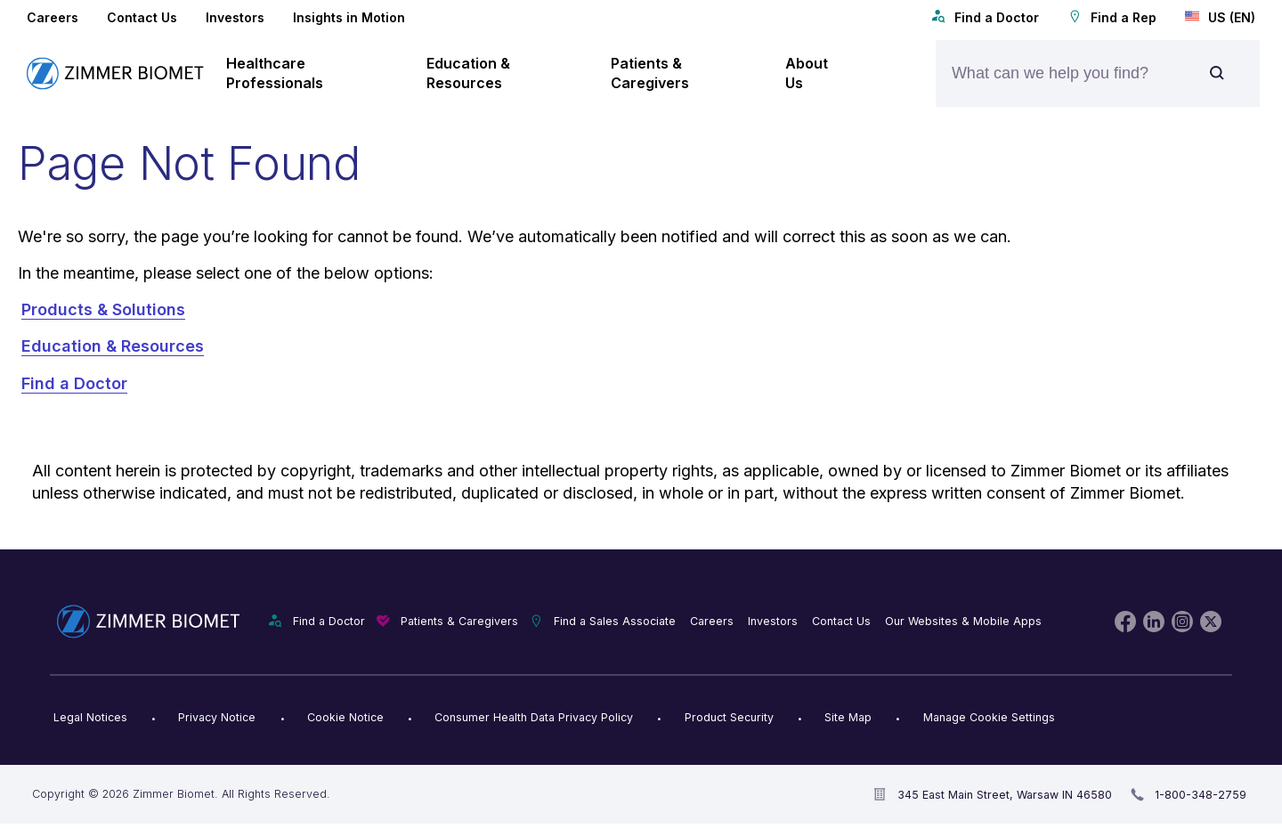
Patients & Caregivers (459, 621)
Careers (52, 17)
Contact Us (142, 17)
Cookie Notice (345, 717)
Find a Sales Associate (615, 621)
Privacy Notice (217, 717)
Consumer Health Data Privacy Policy (533, 717)
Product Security (729, 717)
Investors (235, 17)
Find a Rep (1111, 17)
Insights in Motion (349, 17)
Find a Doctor (985, 17)
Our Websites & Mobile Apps (963, 621)
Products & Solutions (103, 309)
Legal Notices (90, 717)
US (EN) (1220, 17)
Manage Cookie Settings (989, 717)
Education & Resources (112, 346)
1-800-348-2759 (1200, 794)
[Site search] (1217, 73)
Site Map (848, 717)
